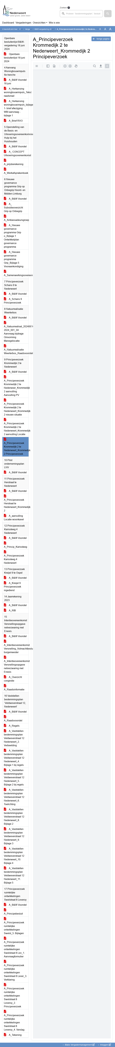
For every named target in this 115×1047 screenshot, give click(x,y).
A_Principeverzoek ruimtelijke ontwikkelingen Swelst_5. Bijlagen (14, 926)
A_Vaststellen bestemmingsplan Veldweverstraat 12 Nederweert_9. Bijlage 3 (14, 836)
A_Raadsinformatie (14, 688)
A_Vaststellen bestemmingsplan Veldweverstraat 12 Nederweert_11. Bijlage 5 (14, 875)
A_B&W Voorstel (15, 146)
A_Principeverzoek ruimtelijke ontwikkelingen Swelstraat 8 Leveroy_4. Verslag (14, 1020)
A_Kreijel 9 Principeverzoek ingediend (12, 587)
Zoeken (63, 7)
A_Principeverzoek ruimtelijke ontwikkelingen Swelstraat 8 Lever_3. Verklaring (15, 970)
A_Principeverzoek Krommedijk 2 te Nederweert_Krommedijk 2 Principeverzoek (16, 446)
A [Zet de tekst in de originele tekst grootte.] (100, 29)
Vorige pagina (101, 39)
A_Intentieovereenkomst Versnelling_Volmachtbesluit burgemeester (16, 647)
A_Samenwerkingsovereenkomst (16, 273)
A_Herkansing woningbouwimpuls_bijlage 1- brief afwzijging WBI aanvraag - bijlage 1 (16, 108)
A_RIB (10, 610)
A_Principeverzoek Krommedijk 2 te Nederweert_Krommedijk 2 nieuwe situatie (16, 407)
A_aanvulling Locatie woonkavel (14, 518)
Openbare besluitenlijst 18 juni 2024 (14, 58)
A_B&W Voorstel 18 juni (15, 82)
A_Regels (11, 726)
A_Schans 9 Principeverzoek (13, 301)
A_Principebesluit (13, 912)
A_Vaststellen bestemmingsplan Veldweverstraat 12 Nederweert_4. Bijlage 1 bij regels (14, 757)
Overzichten (39, 22)
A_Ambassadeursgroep (16, 218)
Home (21, 29)
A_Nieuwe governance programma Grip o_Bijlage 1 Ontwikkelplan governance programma (12, 236)
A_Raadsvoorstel (13, 719)
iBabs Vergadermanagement (79, 1045)
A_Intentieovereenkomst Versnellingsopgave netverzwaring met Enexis (16, 664)
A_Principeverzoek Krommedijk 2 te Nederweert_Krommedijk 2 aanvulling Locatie (16, 427)
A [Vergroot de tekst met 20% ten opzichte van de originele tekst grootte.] (105, 29)
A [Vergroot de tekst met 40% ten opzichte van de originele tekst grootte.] (110, 29)
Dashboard (8, 22)
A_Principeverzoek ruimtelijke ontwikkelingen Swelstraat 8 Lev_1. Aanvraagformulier (14, 947)
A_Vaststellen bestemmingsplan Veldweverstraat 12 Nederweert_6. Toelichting (14, 797)
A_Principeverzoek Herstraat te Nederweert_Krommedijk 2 (16, 503)
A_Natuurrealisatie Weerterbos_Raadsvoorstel (16, 350)
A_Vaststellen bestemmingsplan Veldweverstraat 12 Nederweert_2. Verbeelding (14, 738)
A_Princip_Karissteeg (15, 545)
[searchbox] (81, 13)
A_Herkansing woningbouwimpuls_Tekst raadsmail (16, 92)
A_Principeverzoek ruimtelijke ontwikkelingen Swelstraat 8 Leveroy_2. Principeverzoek (14, 996)
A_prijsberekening (13, 162)
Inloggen (105, 1045)
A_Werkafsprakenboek (16, 171)
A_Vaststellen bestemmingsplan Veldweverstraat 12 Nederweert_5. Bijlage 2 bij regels (14, 777)
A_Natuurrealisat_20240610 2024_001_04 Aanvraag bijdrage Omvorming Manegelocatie (16, 332)
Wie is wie (54, 22)
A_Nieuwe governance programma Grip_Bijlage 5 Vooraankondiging (13, 259)
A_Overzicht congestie (13, 679)
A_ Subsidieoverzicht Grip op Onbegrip (13, 207)
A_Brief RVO (13, 120)
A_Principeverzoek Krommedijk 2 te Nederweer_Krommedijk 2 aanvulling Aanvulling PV (16, 386)
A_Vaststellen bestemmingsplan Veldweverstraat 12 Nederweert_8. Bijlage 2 (14, 816)
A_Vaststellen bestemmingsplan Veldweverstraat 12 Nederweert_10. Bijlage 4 (14, 855)
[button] (108, 13)
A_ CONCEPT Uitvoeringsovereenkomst (16, 153)
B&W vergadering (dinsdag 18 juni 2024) (51, 29)
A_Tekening (13, 1035)
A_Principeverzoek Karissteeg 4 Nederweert (14, 557)
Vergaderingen (23, 22)
